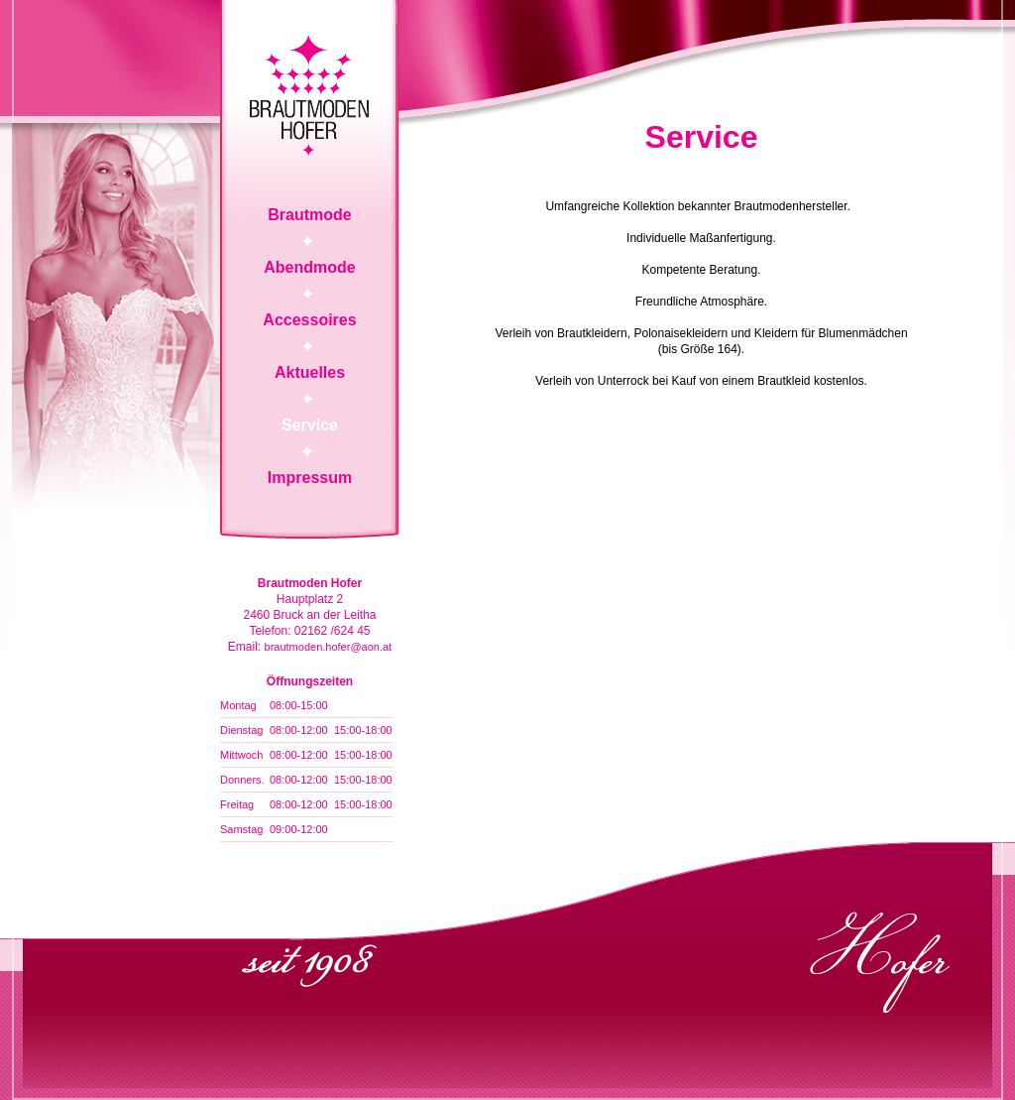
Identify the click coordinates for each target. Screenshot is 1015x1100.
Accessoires (309, 319)
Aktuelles (310, 372)
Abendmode (309, 267)
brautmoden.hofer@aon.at (329, 647)
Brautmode (309, 214)
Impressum (310, 477)
